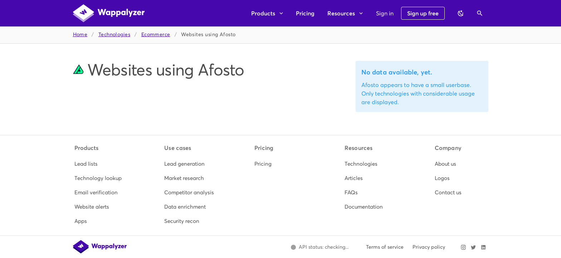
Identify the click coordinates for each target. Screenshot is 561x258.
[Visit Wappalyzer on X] (473, 247)
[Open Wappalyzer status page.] (320, 247)
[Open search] (479, 13)
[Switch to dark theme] (460, 13)
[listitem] (100, 164)
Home (80, 34)
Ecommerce (155, 34)
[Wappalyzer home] (109, 13)
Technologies (114, 34)
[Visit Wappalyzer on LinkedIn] (483, 247)
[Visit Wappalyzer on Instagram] (463, 247)
